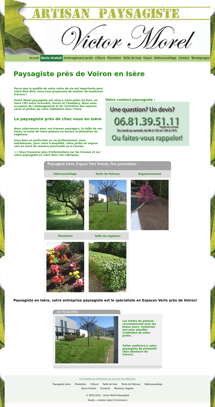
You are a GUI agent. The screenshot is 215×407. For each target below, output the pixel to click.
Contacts (105, 388)
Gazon (147, 58)
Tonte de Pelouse (131, 384)
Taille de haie (132, 58)
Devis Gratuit (51, 58)
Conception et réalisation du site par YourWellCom (108, 378)
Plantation (114, 58)
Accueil (34, 58)
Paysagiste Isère (61, 384)
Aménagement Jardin (78, 58)
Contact (183, 58)
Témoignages (200, 58)
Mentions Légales (124, 388)
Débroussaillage (165, 58)
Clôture (100, 58)
